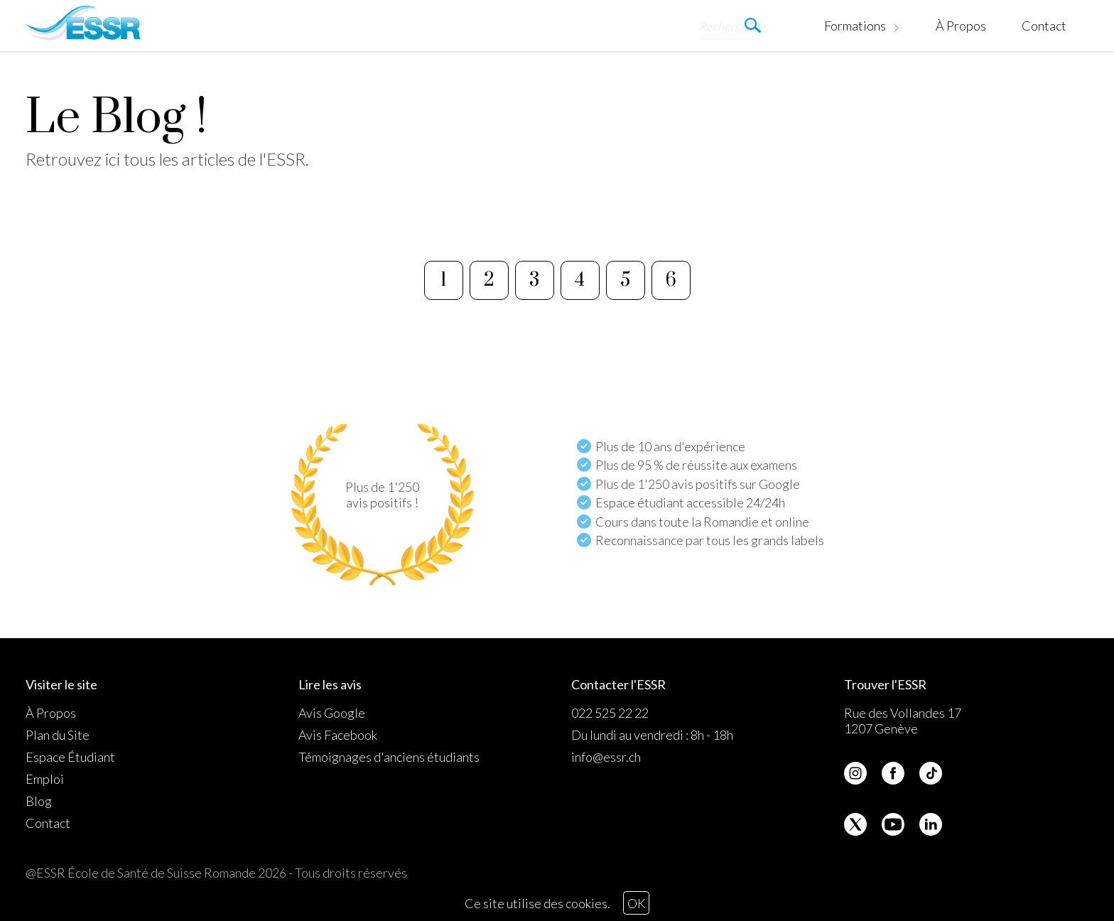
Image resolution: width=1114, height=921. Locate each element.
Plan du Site (58, 735)
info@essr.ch (606, 757)
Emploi (45, 779)
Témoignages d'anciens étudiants (389, 757)
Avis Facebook (337, 735)
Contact (1044, 25)
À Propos (961, 25)
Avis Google (331, 713)
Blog (39, 801)
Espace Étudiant (70, 757)
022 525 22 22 (610, 713)
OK (636, 903)
